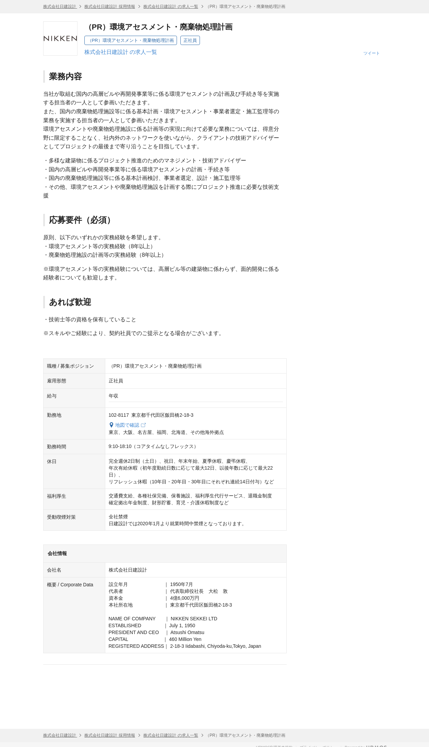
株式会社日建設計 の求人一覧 (170, 6)
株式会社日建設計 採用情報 (109, 6)
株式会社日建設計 (60, 6)
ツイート (372, 53)
